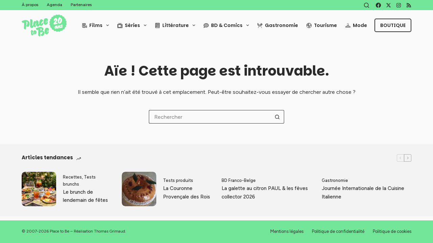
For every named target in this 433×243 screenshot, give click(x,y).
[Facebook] (378, 5)
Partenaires (81, 4)
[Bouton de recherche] (277, 117)
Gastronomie (277, 25)
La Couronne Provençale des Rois (186, 192)
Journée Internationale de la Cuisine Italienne (363, 192)
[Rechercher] (366, 5)
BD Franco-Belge (239, 180)
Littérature (176, 25)
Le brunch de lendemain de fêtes (85, 196)
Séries (133, 25)
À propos (30, 4)
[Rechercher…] (210, 117)
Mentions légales (286, 231)
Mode (356, 25)
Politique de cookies (392, 231)
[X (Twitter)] (388, 5)
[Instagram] (398, 5)
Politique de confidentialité (338, 231)
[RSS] (408, 5)
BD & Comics (228, 25)
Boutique (393, 25)
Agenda (54, 4)
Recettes (72, 177)
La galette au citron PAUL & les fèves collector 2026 (265, 192)
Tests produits (178, 180)
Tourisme (321, 25)
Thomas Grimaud (109, 231)
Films (97, 25)
